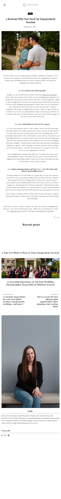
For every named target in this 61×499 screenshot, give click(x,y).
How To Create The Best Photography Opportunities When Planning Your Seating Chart (47, 302)
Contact (13, 211)
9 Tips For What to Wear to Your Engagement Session (30, 252)
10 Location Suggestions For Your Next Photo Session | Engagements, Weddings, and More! (14, 300)
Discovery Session (49, 95)
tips (30, 13)
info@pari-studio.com (30, 477)
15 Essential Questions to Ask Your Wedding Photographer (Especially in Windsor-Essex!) (30, 283)
